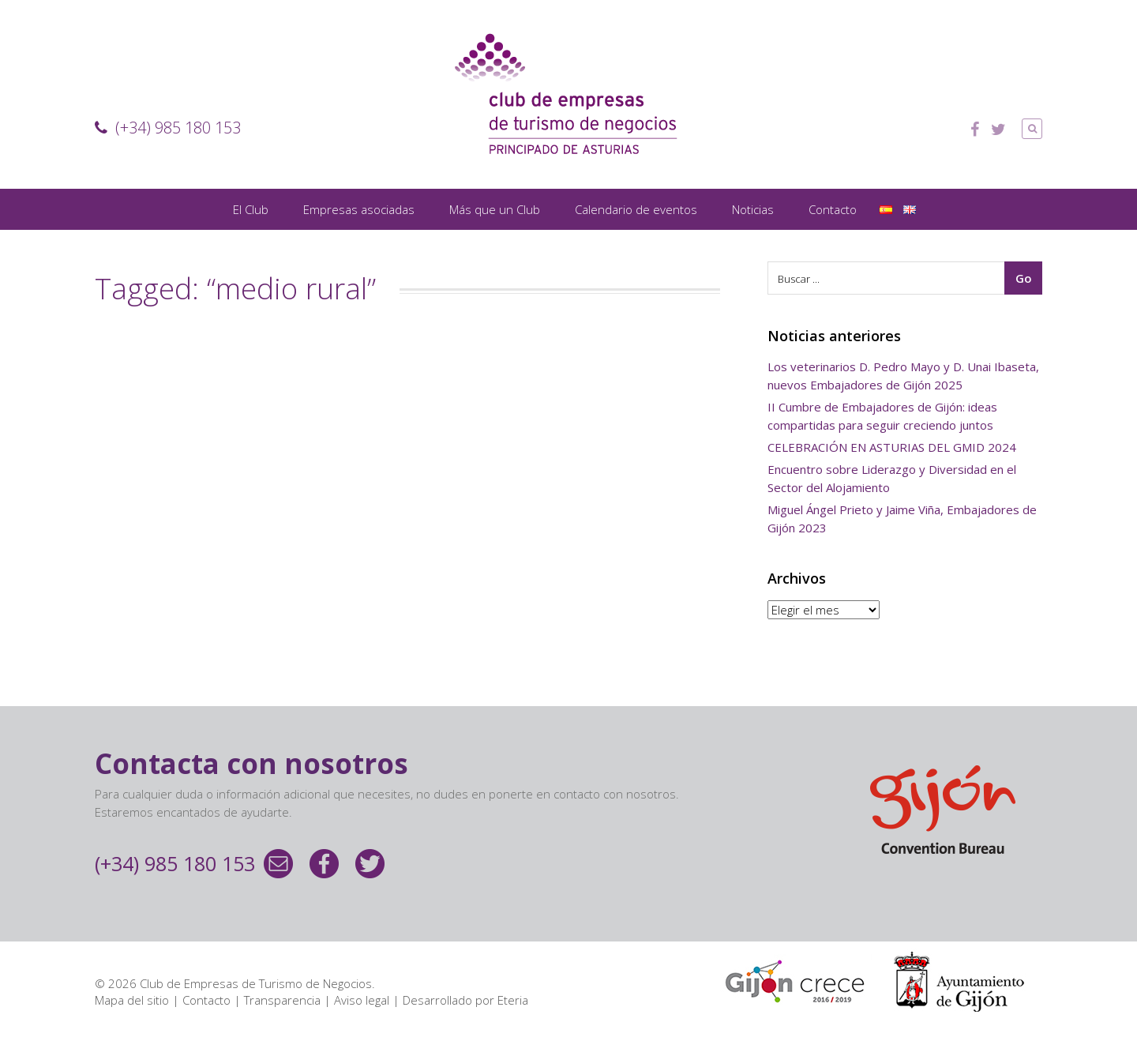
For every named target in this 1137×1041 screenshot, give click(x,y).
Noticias (753, 209)
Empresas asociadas (359, 209)
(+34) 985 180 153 (168, 127)
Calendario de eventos (636, 209)
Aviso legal (361, 1000)
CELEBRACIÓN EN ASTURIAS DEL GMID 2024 (891, 447)
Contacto (833, 209)
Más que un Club (494, 209)
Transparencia (282, 1000)
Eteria (512, 1000)
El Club (250, 209)
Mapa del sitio (132, 1000)
